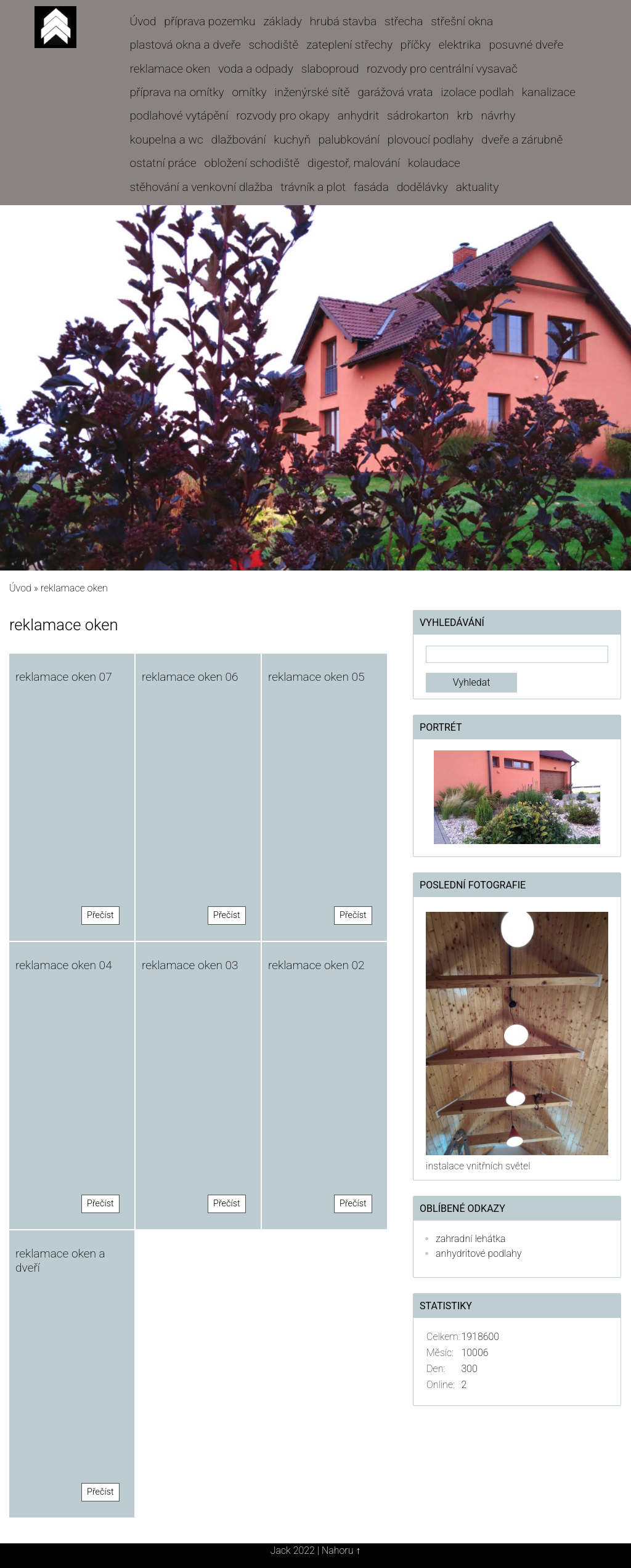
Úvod (143, 21)
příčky (416, 45)
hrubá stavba (343, 21)
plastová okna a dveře (185, 45)
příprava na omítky (177, 92)
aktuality (477, 187)
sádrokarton (418, 115)
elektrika (460, 45)
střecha (404, 21)
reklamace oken (170, 69)
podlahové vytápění (179, 115)
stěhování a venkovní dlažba (201, 187)
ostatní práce (163, 163)
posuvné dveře (526, 45)
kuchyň (292, 139)
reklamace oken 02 (316, 965)
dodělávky (422, 187)
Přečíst (100, 915)
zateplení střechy (349, 45)
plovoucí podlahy (430, 139)
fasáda (371, 187)
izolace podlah (477, 92)
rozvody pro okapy (283, 115)
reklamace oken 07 (63, 677)
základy (282, 21)
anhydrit (358, 115)
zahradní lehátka (470, 1239)
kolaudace (434, 163)
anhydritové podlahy (478, 1253)
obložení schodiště (252, 163)
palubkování (349, 139)
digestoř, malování (353, 163)
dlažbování (238, 139)
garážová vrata (395, 92)
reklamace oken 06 (190, 677)
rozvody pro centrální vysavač (442, 69)
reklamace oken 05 (316, 677)
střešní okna (462, 21)
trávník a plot (313, 187)
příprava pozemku (209, 21)
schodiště (274, 45)
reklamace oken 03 (190, 965)
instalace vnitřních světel (478, 1166)
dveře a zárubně (522, 139)
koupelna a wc (166, 139)
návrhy (498, 115)
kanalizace (549, 92)
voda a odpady (255, 69)
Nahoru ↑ (341, 1550)
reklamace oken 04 (63, 965)
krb (465, 115)
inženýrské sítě (311, 92)
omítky (249, 92)
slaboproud (330, 69)
